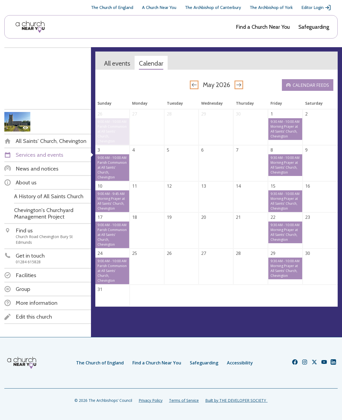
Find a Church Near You (263, 27)
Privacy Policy (150, 400)
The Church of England (112, 7)
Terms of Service (184, 400)
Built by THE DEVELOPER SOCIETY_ (236, 400)
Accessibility (240, 363)
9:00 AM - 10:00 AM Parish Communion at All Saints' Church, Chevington (112, 131)
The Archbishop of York (271, 7)
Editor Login (316, 7)
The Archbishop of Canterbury (213, 7)
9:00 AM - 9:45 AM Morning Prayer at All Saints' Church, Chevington (111, 201)
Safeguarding (313, 27)
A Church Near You (159, 7)
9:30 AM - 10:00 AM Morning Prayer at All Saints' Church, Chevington (285, 129)
